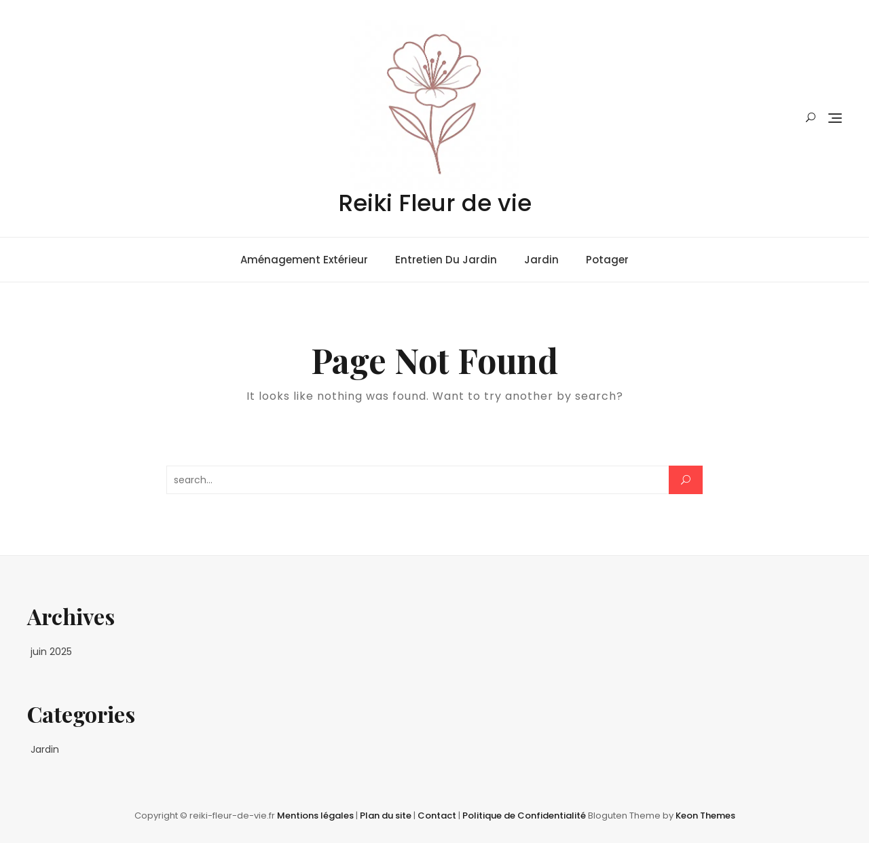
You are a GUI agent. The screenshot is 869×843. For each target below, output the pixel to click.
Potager (607, 259)
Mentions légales (316, 815)
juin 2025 (51, 651)
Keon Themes (705, 815)
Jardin (541, 259)
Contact (438, 815)
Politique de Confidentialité (525, 815)
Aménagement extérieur (304, 259)
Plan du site (386, 815)
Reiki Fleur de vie (435, 203)
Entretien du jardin (446, 259)
